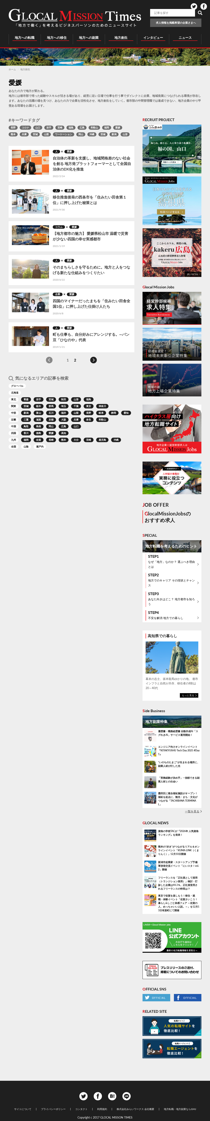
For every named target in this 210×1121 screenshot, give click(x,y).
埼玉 (63, 406)
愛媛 (117, 127)
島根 (38, 426)
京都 (51, 419)
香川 (26, 433)
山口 (37, 127)
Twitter (194, 6)
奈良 (88, 419)
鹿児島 (102, 439)
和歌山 (94, 127)
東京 (88, 406)
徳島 (38, 433)
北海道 (14, 392)
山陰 (26, 446)
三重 (26, 419)
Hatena (112, 1096)
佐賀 (38, 439)
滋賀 (38, 419)
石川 (51, 412)
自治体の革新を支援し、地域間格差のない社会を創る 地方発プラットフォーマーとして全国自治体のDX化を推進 (92, 163)
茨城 (102, 134)
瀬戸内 (39, 446)
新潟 (114, 134)
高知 (63, 433)
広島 (82, 127)
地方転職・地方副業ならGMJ (180, 1109)
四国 (13, 433)
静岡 (113, 412)
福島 (70, 127)
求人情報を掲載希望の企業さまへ (176, 22)
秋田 (63, 399)
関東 (13, 406)
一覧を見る (192, 811)
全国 (13, 446)
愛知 (126, 412)
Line (126, 1096)
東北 (13, 399)
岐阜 (101, 412)
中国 (13, 426)
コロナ (25, 127)
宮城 (35, 134)
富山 (38, 412)
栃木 (38, 406)
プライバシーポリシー (53, 1109)
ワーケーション (63, 134)
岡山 (80, 134)
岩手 (48, 127)
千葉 (76, 406)
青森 (26, 399)
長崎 (51, 439)
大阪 (63, 419)
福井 (63, 412)
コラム (59, 227)
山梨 (46, 134)
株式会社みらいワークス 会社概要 (135, 1109)
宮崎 (59, 127)
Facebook (203, 6)
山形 (125, 134)
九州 (13, 439)
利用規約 (102, 1109)
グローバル (17, 385)
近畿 (13, 419)
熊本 (13, 134)
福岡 (106, 127)
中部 (13, 412)
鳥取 (26, 426)
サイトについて (22, 1109)
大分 (76, 439)
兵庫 (24, 134)
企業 (57, 294)
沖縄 (91, 134)
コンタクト (81, 1109)
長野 (13, 127)
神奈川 (102, 406)
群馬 (51, 406)
